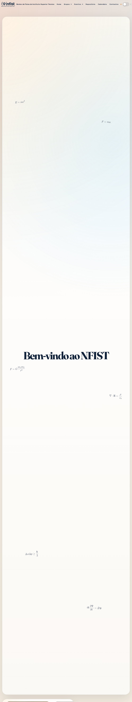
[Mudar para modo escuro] (126, 4)
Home (59, 4)
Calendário (102, 4)
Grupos (67, 4)
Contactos (113, 4)
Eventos (77, 4)
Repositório (90, 4)
